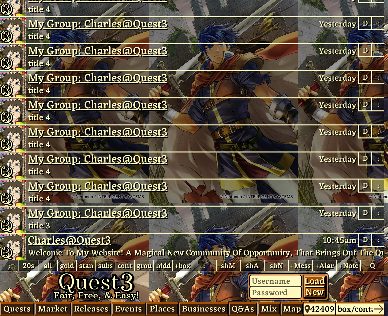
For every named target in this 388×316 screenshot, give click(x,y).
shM (228, 265)
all (48, 265)
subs (105, 265)
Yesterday (337, 24)
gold (67, 265)
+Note (349, 265)
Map (292, 308)
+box (182, 265)
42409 (319, 308)
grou (144, 265)
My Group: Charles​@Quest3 (97, 23)
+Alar (324, 265)
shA (252, 265)
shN (276, 265)
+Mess (300, 265)
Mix (269, 308)
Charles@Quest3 (13, 30)
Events (128, 308)
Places (162, 308)
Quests (17, 308)
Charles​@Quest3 (13, 247)
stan (86, 265)
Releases (91, 308)
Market (53, 308)
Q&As (243, 308)
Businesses (204, 308)
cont (125, 265)
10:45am (339, 240)
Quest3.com (96, 286)
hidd (163, 265)
